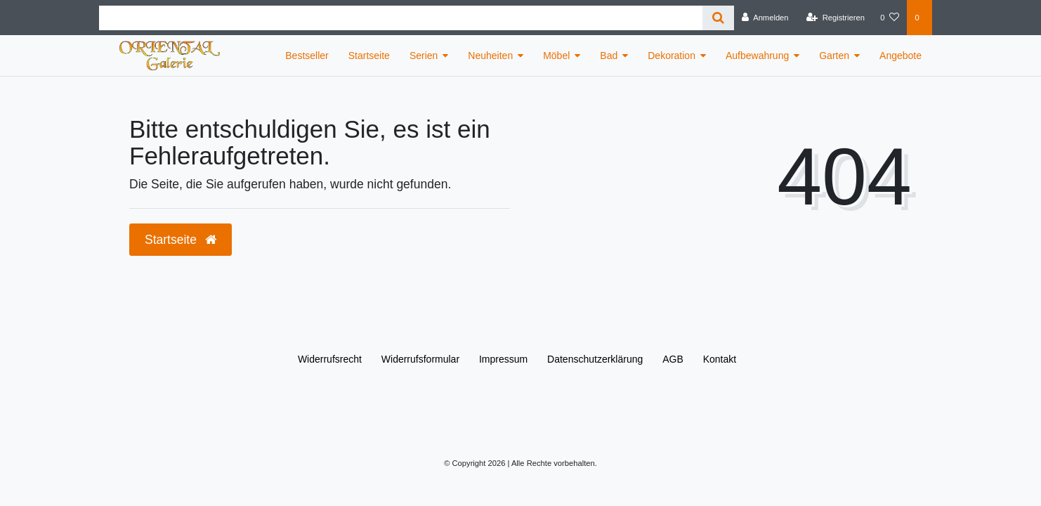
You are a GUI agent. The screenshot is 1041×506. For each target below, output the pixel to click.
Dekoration (671, 55)
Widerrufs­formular (420, 359)
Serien (424, 55)
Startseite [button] (180, 240)
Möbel (556, 55)
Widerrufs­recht (330, 359)
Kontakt (719, 359)
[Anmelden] (765, 17)
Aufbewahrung (757, 55)
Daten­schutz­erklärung (595, 359)
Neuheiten (490, 55)
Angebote (900, 55)
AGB (672, 359)
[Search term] (400, 18)
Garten (834, 55)
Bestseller (306, 55)
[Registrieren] (835, 17)
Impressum (503, 359)
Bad (608, 55)
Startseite (369, 55)
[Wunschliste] (889, 17)
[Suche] (718, 18)
